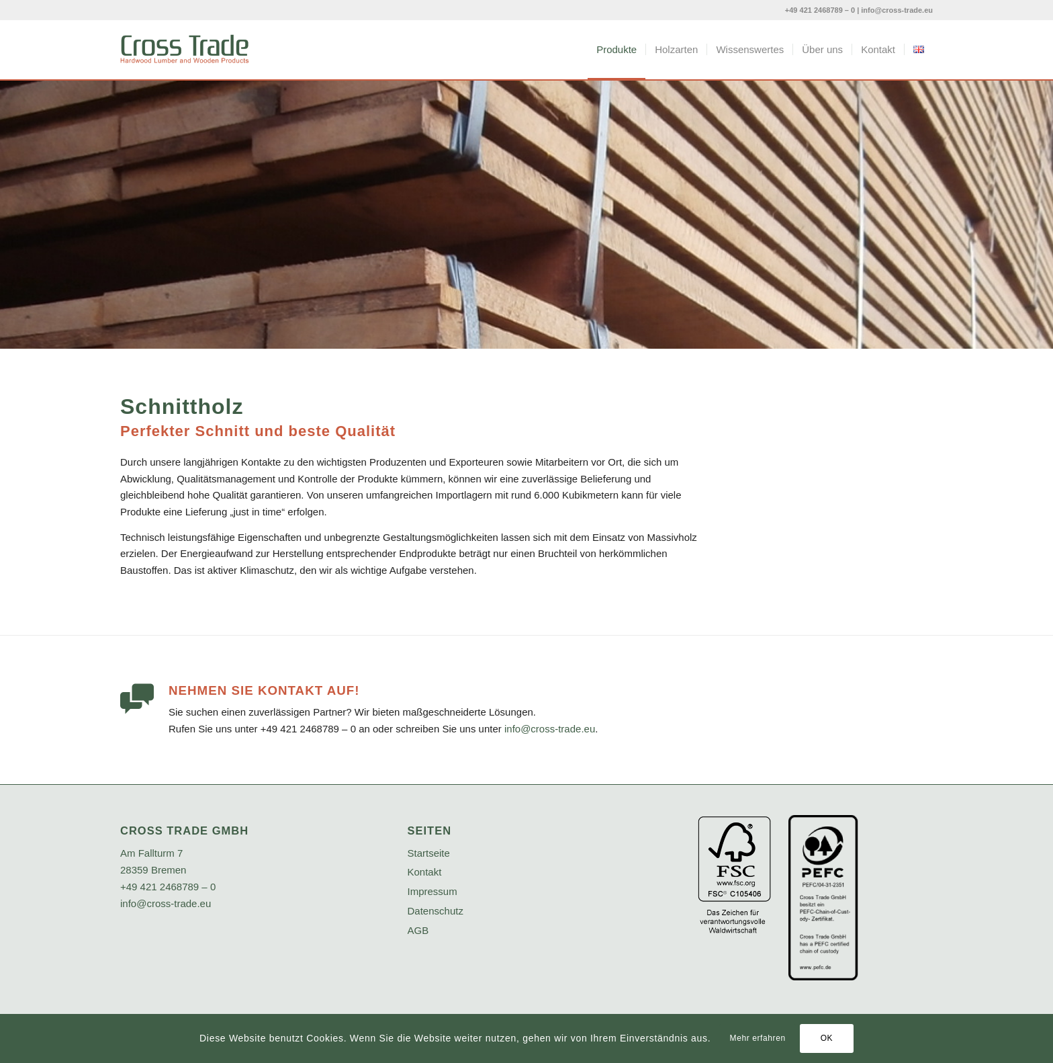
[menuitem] (616, 49)
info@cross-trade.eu (897, 10)
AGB (418, 930)
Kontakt (425, 872)
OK (827, 1038)
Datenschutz (435, 911)
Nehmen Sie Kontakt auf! (264, 690)
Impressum (432, 891)
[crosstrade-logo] (184, 49)
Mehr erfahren (758, 1038)
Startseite (429, 853)
